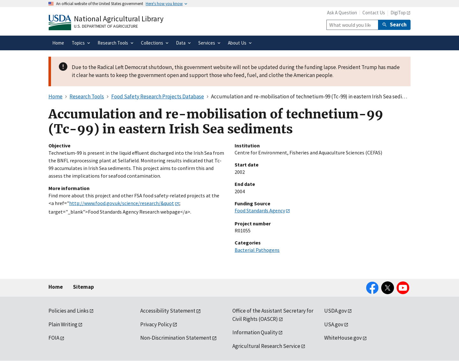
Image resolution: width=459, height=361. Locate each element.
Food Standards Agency (260, 210)
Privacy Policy (156, 324)
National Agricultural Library (119, 18)
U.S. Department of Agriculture (106, 26)
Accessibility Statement (167, 310)
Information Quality (255, 332)
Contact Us (373, 13)
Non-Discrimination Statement (175, 337)
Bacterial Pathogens (257, 250)
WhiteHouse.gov (343, 337)
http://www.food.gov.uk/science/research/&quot (121, 203)
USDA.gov (335, 310)
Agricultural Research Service (266, 346)
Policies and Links (68, 310)
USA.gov (333, 324)
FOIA (53, 337)
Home (55, 286)
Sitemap (83, 286)
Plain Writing (62, 324)
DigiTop (398, 13)
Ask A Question (342, 13)
